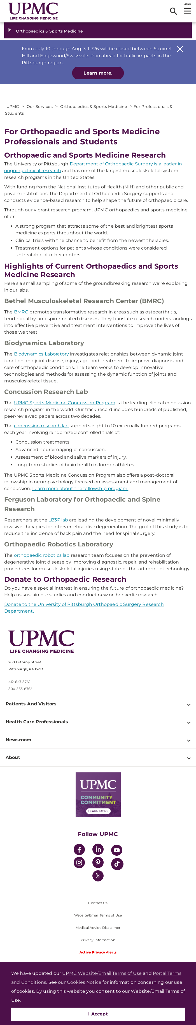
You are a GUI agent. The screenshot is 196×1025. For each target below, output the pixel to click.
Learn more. (97, 73)
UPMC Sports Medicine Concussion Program (64, 402)
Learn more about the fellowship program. (80, 488)
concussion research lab (41, 425)
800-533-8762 (20, 689)
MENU (187, 4)
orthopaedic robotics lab (42, 555)
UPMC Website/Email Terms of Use (102, 973)
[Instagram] (79, 863)
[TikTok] (117, 864)
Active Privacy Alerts (98, 952)
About (13, 757)
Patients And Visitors (31, 704)
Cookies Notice (84, 982)
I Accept (98, 1014)
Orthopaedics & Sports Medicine (49, 31)
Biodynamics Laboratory (41, 354)
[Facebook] (79, 850)
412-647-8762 (19, 682)
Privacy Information (98, 940)
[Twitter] (98, 875)
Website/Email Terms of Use (98, 915)
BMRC (21, 312)
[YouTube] (116, 851)
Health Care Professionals (37, 721)
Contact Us (98, 903)
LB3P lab (58, 520)
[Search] (173, 11)
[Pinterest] (98, 863)
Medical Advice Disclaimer (98, 927)
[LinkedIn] (98, 850)
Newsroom (18, 739)
